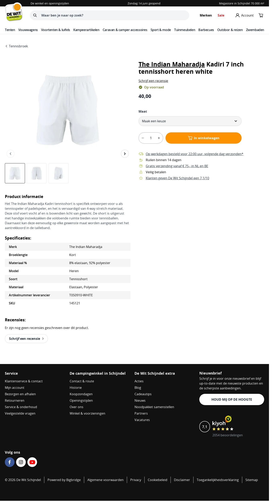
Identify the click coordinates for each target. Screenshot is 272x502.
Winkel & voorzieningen (87, 413)
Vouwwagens (28, 30)
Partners (141, 413)
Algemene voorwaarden (105, 480)
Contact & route (82, 381)
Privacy (135, 480)
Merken (206, 15)
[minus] (143, 138)
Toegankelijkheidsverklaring (218, 480)
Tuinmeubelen (184, 30)
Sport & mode (161, 30)
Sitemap (251, 480)
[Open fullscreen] (67, 110)
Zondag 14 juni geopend (144, 3)
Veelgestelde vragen (20, 413)
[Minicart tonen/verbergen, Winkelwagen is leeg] (261, 15)
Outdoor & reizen (230, 30)
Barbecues (206, 30)
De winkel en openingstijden (50, 3)
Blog (137, 387)
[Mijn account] (244, 15)
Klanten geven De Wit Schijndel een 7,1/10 (177, 178)
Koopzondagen (81, 394)
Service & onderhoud (21, 407)
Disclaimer (182, 480)
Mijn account (14, 387)
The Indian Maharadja (172, 64)
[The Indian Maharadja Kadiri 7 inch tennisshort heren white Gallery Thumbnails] (36, 173)
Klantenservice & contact (24, 381)
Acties (139, 381)
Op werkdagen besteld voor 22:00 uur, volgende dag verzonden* (194, 154)
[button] (153, 81)
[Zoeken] (35, 15)
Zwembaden (255, 30)
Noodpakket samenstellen (154, 407)
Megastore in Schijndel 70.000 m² (241, 3)
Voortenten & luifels (55, 30)
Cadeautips (143, 394)
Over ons (76, 407)
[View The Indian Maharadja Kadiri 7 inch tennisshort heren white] (15, 173)
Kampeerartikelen (86, 30)
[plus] (159, 138)
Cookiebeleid (157, 480)
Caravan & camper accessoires (125, 30)
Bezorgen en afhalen (20, 394)
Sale (221, 15)
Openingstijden (81, 400)
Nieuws (140, 400)
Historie (76, 387)
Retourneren (14, 400)
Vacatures (142, 420)
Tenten (10, 30)
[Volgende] (125, 154)
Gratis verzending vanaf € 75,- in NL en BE (177, 166)
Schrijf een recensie (153, 81)
